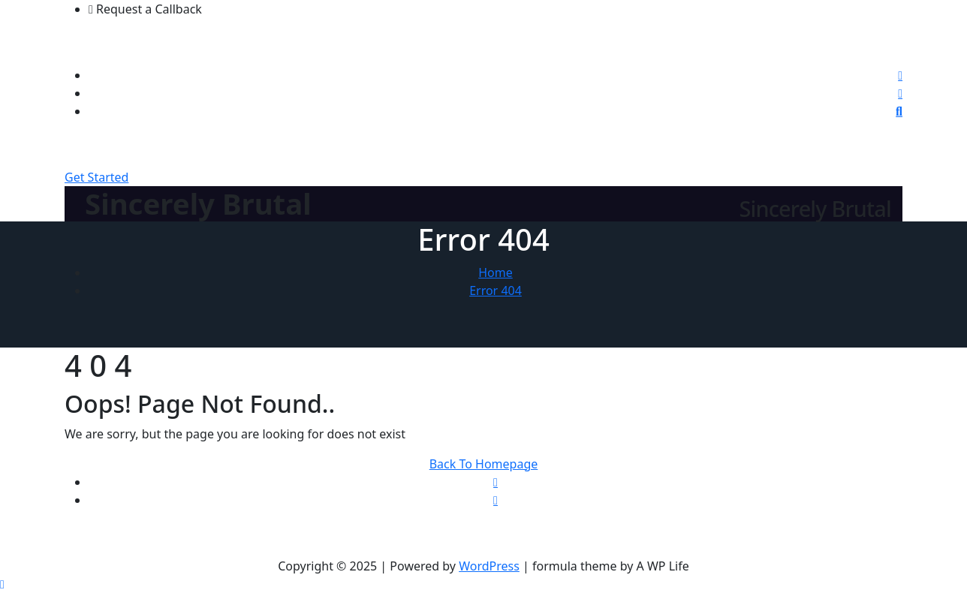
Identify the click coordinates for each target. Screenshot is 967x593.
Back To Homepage (483, 464)
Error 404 (495, 290)
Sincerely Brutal (198, 203)
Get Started (96, 177)
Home (495, 272)
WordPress (489, 566)
